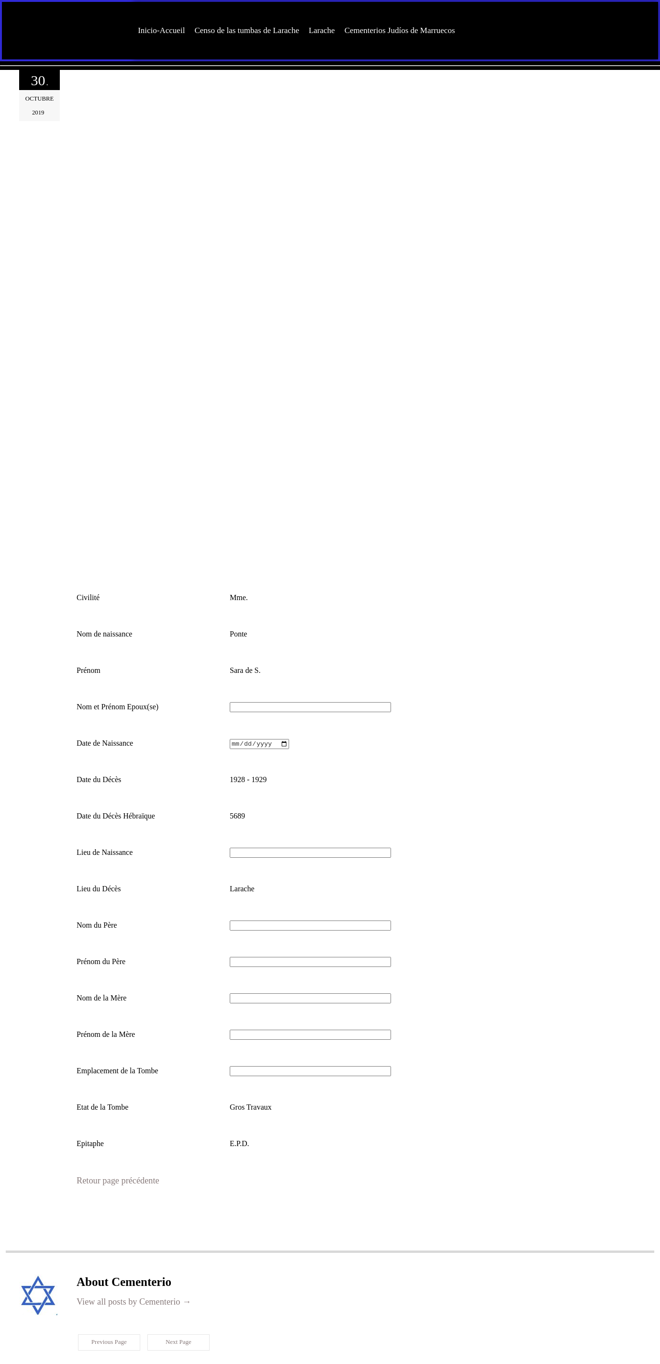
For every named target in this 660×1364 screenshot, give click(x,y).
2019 (39, 106)
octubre (39, 99)
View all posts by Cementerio (127, 1239)
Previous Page (107, 1280)
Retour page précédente (113, 1119)
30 (39, 81)
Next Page (177, 1280)
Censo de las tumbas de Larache (246, 30)
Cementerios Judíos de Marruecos (400, 30)
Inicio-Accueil (161, 30)
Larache (322, 30)
